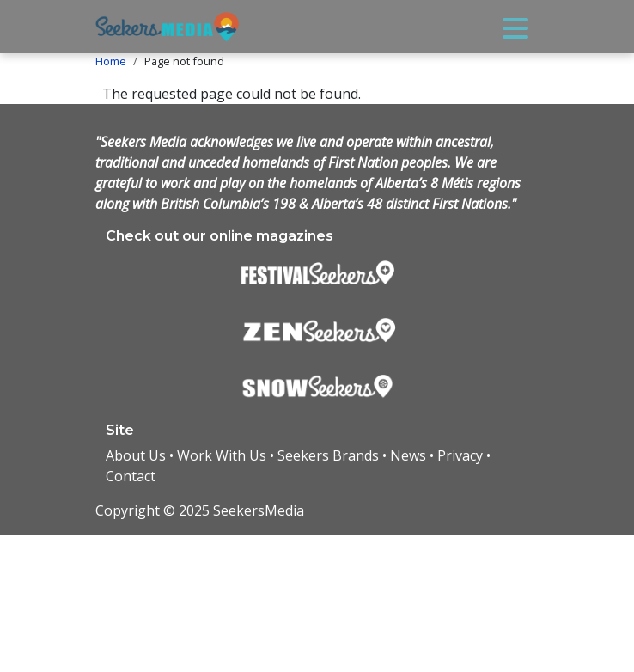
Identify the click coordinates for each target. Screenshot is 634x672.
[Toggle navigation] (515, 27)
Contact (130, 476)
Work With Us (221, 455)
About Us (136, 455)
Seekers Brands (328, 455)
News (408, 455)
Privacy (460, 455)
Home (110, 61)
